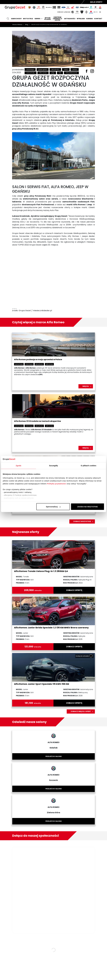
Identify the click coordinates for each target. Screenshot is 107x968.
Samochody (16, 18)
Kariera (89, 18)
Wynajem (81, 18)
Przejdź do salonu (53, 756)
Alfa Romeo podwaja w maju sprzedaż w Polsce (38, 359)
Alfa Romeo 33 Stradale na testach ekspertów (37, 421)
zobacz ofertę (74, 590)
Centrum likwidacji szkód (57, 19)
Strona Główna (17, 25)
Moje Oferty (96, 2)
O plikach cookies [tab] (88, 466)
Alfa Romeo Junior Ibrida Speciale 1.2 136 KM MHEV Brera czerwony (51, 627)
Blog (27, 25)
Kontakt (98, 18)
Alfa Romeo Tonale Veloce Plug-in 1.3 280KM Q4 (41, 571)
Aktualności (69, 18)
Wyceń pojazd (47, 18)
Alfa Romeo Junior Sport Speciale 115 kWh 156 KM (41, 684)
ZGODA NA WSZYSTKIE (87, 507)
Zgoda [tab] (18, 466)
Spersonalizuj (53, 507)
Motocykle (28, 18)
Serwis (39, 18)
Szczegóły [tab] (53, 466)
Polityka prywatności (56, 484)
